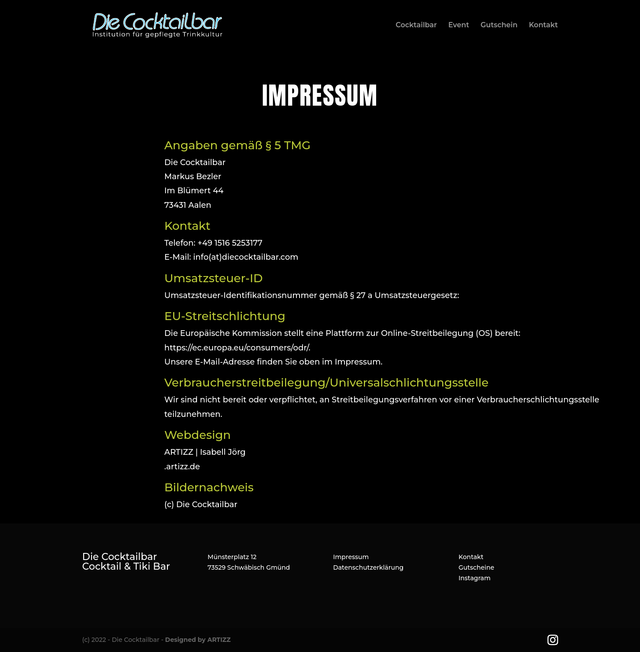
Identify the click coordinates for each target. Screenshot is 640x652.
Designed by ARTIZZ (198, 640)
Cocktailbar (416, 25)
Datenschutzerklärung (368, 567)
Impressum (351, 557)
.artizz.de (182, 467)
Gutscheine (476, 567)
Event (458, 25)
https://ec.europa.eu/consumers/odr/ (236, 348)
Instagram (475, 578)
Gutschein (499, 25)
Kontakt (543, 25)
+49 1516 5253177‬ (229, 243)
